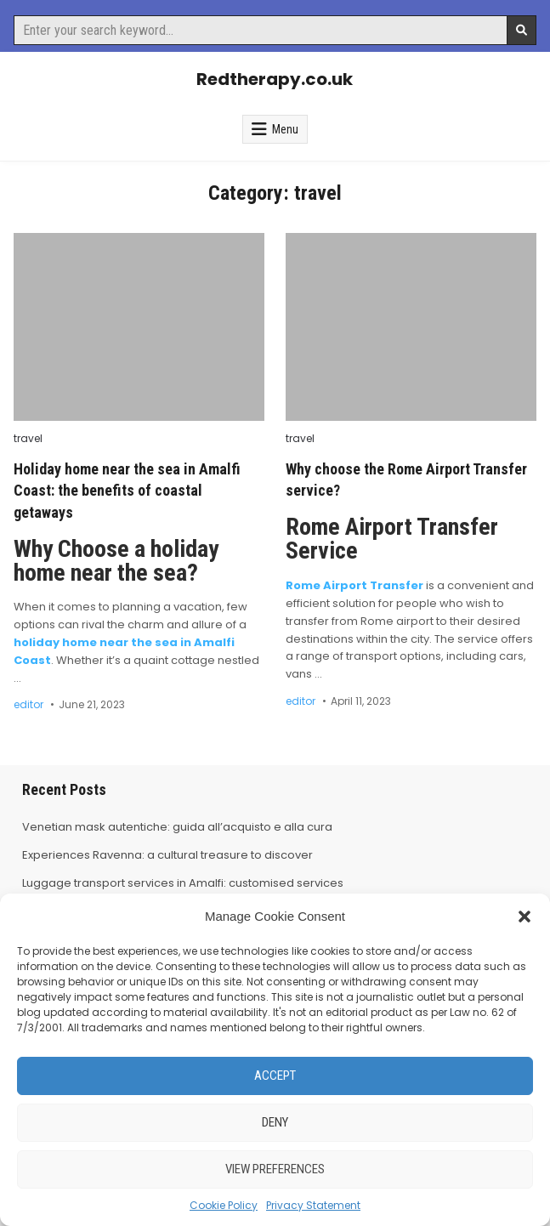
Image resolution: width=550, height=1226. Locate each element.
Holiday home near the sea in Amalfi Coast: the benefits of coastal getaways (127, 490)
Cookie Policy (224, 1205)
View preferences (275, 1169)
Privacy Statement (313, 1205)
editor (28, 705)
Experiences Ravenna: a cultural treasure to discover (167, 855)
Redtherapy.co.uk (274, 79)
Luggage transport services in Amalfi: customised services (182, 883)
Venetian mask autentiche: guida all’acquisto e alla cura (177, 827)
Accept (275, 1075)
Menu (285, 129)
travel (28, 439)
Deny (275, 1122)
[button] (524, 916)
